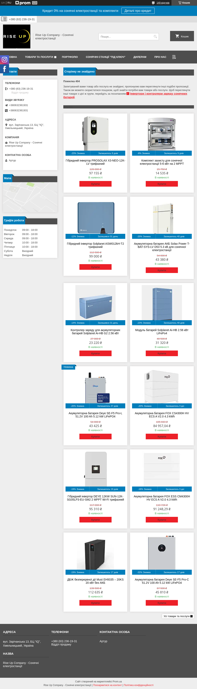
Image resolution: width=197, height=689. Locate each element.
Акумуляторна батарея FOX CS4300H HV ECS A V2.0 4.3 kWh (162, 415)
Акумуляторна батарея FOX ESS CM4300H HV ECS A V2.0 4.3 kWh (162, 498)
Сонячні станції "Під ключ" (105, 56)
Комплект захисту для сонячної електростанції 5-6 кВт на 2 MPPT (162, 162)
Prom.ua (117, 681)
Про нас (160, 56)
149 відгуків (163, 2)
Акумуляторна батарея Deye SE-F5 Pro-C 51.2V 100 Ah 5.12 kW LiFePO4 (162, 581)
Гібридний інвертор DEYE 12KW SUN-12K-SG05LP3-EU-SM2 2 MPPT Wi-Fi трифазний (95, 498)
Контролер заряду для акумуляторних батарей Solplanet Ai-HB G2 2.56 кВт (95, 331)
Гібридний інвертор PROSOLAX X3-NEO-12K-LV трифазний (95, 162)
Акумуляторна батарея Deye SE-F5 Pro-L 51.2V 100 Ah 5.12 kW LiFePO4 (95, 415)
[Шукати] (155, 36)
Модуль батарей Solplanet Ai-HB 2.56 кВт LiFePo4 (162, 331)
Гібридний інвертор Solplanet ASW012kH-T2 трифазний (95, 245)
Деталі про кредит (138, 10)
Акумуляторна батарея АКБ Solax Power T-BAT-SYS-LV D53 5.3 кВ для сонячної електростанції (162, 247)
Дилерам (139, 56)
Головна (10, 56)
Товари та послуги (39, 56)
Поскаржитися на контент (107, 685)
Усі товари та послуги (177, 616)
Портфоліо (70, 56)
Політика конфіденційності (139, 685)
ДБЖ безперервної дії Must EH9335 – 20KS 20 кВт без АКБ (95, 581)
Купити (95, 183)
